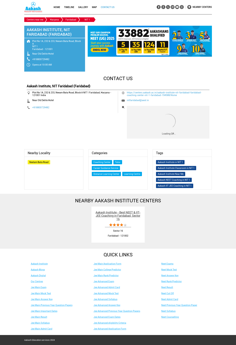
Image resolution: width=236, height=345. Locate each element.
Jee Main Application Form (107, 263)
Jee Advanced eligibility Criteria (110, 323)
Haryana (54, 19)
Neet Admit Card (169, 299)
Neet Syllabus (168, 311)
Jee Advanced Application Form (110, 328)
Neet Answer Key (169, 275)
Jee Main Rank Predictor (106, 275)
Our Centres (37, 281)
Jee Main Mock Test (41, 293)
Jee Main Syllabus (40, 323)
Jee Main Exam (38, 287)
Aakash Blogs (38, 269)
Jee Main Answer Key (42, 299)
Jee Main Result (39, 317)
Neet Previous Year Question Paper (179, 305)
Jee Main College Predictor (107, 269)
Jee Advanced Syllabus (105, 299)
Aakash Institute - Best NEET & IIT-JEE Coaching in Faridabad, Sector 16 (118, 216)
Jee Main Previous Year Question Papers (51, 305)
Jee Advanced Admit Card (107, 287)
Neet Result (167, 287)
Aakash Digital (38, 275)
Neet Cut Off (167, 293)
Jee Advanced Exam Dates (107, 317)
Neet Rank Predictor (171, 281)
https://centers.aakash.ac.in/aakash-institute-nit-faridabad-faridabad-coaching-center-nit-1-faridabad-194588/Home (164, 93)
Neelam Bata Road (39, 162)
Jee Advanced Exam (104, 281)
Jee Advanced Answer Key (107, 305)
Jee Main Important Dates (44, 311)
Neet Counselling (170, 317)
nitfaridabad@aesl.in (138, 100)
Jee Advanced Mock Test (106, 293)
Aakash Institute (39, 263)
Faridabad (71, 19)
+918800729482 (40, 59)
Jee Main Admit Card (41, 328)
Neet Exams (167, 263)
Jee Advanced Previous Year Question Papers (117, 311)
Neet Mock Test (169, 269)
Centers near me (35, 19)
